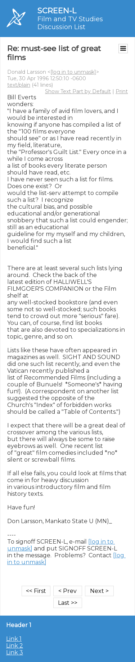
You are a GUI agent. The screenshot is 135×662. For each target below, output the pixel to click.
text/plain (18, 85)
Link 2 (14, 645)
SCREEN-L (56, 10)
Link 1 (14, 638)
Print (122, 91)
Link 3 (14, 652)
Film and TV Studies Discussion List (70, 23)
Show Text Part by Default (78, 91)
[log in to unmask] (73, 72)
